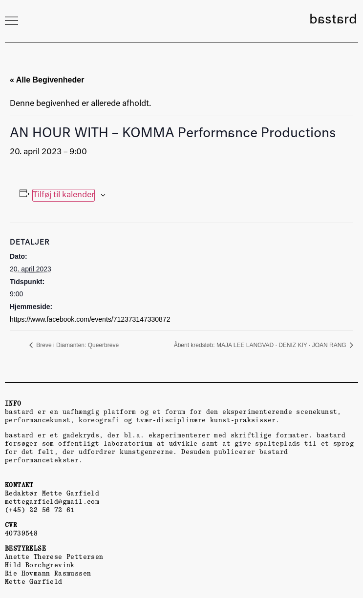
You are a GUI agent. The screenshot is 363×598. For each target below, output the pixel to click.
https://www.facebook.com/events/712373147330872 (90, 319)
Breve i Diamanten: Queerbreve (77, 345)
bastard (333, 20)
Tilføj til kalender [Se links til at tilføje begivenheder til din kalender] (63, 195)
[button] (11, 20)
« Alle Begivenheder (47, 80)
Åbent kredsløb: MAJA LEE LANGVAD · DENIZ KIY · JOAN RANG (261, 345)
